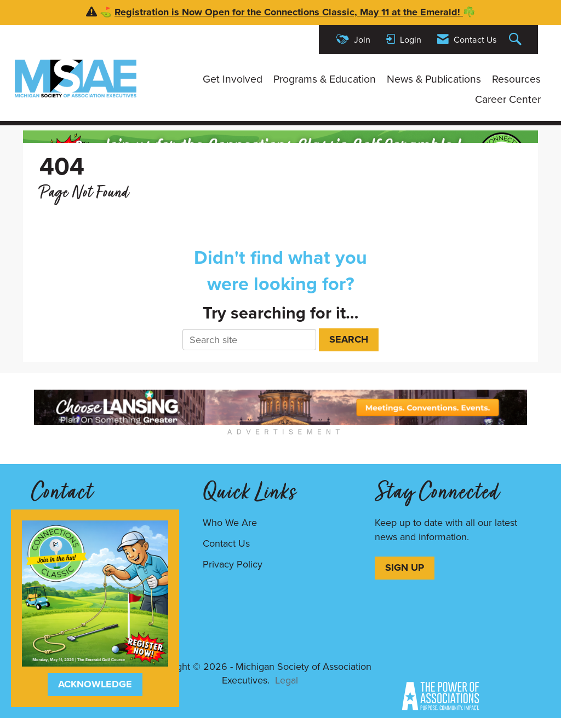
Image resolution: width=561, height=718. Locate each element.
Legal (286, 680)
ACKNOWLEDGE (95, 684)
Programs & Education (324, 79)
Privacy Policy (232, 564)
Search (348, 339)
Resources (516, 79)
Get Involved (232, 79)
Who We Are (230, 523)
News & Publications (434, 79)
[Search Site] (516, 39)
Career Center (508, 99)
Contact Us (226, 543)
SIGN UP (404, 567)
